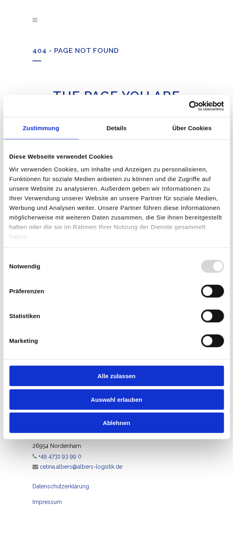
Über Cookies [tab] (192, 128)
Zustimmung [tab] (41, 128)
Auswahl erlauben (116, 399)
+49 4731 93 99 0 (59, 456)
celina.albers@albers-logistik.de (81, 466)
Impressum (47, 502)
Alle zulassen (116, 376)
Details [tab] (117, 128)
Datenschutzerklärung (60, 486)
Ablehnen (116, 422)
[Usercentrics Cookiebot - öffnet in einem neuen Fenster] (189, 106)
